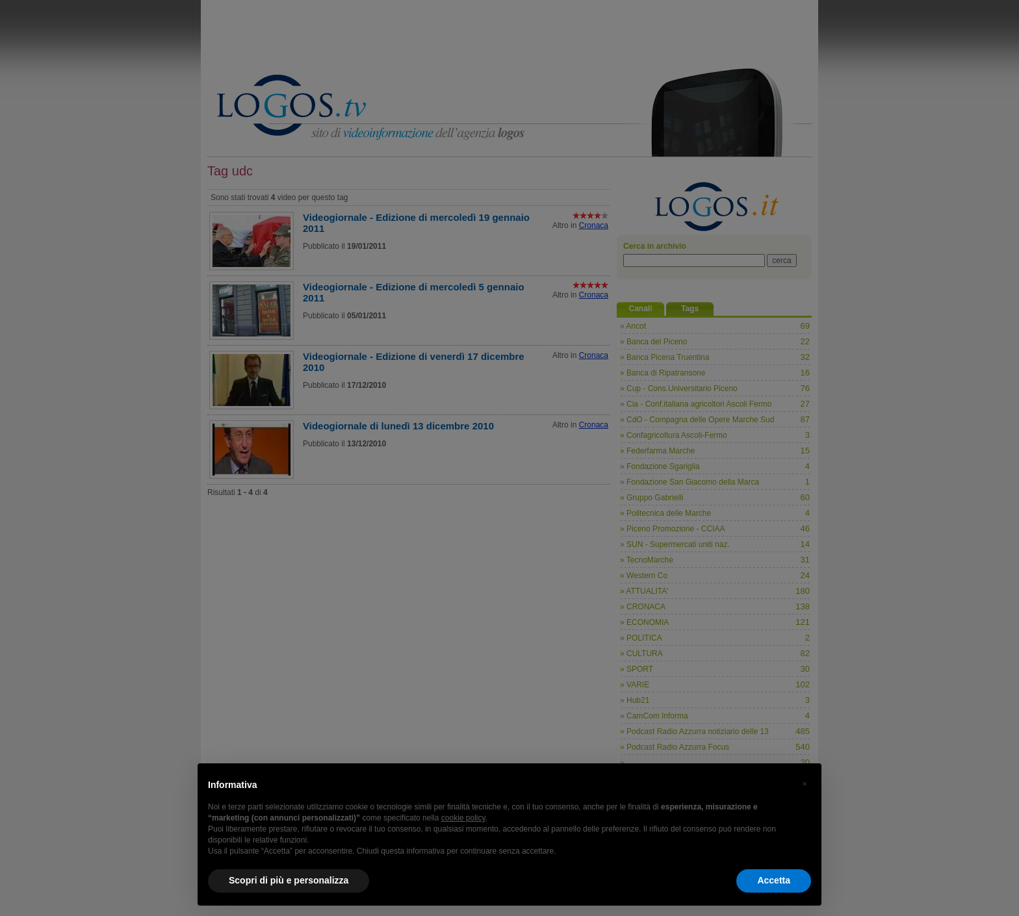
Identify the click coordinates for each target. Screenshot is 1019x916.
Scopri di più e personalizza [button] (288, 880)
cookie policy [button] (463, 817)
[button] (804, 784)
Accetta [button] (773, 880)
